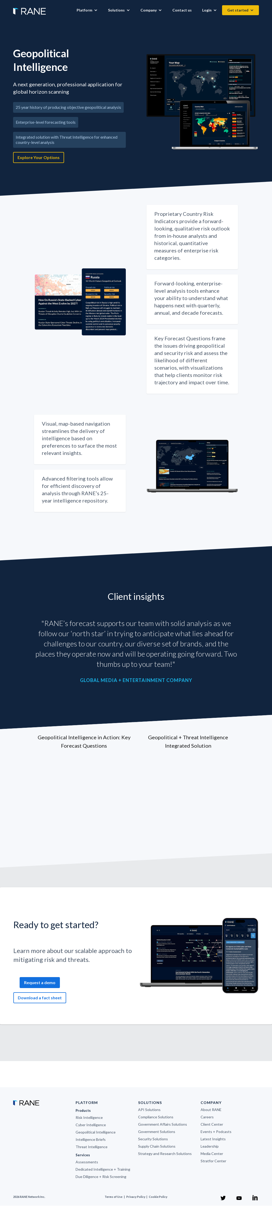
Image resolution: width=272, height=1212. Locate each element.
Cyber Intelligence (91, 1125)
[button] (87, 10)
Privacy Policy (136, 1196)
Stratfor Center (213, 1161)
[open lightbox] (202, 102)
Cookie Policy (158, 1196)
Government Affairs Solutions (162, 1124)
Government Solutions (156, 1131)
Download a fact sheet (40, 997)
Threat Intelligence (91, 1147)
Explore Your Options (39, 157)
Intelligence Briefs (91, 1139)
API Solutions (149, 1109)
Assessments (87, 1162)
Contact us (182, 10)
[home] (29, 9)
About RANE (211, 1109)
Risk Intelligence (89, 1117)
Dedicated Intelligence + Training (103, 1169)
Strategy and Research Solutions (165, 1153)
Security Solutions (153, 1139)
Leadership (210, 1146)
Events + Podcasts (216, 1131)
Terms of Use (113, 1196)
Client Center (212, 1124)
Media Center (212, 1153)
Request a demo (39, 982)
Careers (207, 1117)
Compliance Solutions (155, 1117)
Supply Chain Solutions (156, 1146)
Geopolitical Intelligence (96, 1132)
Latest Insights (213, 1139)
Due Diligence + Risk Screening (101, 1176)
